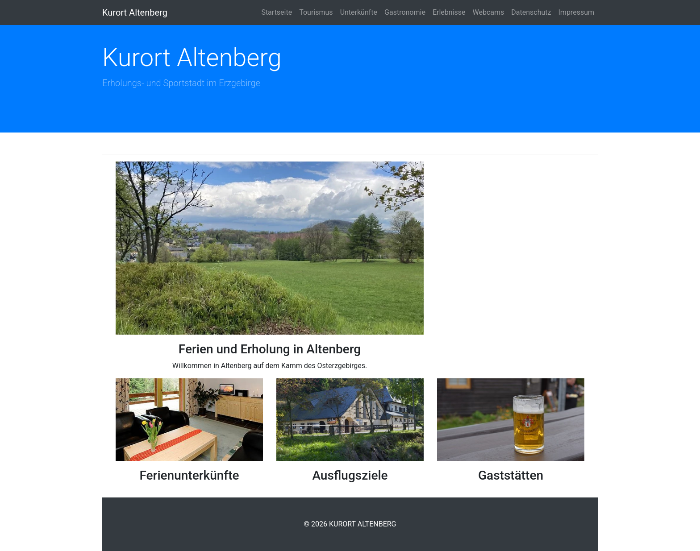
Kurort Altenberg (134, 12)
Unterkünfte (358, 12)
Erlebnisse (449, 12)
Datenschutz (531, 12)
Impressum (576, 12)
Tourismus (316, 12)
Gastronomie (404, 12)
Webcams (488, 12)
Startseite (276, 12)
